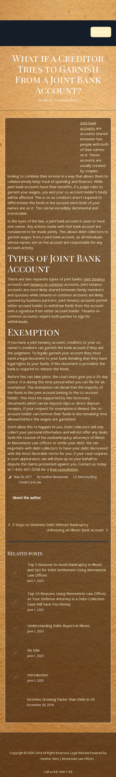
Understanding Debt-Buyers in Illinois (58, 625)
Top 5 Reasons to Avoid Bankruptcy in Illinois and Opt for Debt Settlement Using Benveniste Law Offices (66, 569)
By (52, 477)
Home (43, 100)
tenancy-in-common (46, 284)
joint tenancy (94, 279)
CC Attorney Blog (65, 100)
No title (33, 650)
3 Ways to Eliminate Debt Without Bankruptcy (50, 524)
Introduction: (37, 674)
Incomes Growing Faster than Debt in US (61, 699)
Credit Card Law (30, 482)
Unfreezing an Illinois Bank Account (75, 530)
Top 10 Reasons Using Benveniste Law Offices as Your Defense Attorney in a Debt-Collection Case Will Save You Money (66, 598)
